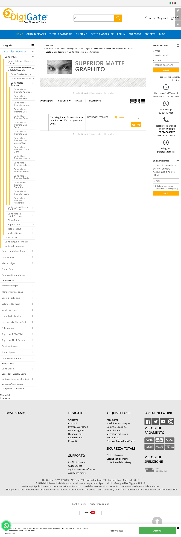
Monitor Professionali (12, 291)
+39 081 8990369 (166, 129)
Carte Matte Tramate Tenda (21, 177)
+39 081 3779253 (166, 135)
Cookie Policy (10, 533)
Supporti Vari (14, 224)
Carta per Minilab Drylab (14, 251)
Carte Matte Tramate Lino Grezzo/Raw (20, 140)
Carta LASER (11, 237)
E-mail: (156, 50)
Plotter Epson (8, 352)
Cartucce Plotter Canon (13, 275)
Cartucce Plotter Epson (13, 358)
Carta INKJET (11, 56)
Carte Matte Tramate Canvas (22, 103)
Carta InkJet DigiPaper (15, 51)
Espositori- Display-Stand (14, 373)
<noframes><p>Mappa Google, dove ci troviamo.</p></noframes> (32, 436)
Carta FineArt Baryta (21, 74)
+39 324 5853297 (166, 132)
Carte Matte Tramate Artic (20, 97)
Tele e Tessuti (14, 228)
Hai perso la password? (169, 76)
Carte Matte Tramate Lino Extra (20, 125)
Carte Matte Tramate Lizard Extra (21, 149)
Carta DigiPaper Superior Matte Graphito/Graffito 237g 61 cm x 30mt (66, 120)
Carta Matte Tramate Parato (21, 192)
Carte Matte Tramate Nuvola (22, 157)
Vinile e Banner (15, 233)
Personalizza (117, 530)
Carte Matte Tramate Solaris (22, 163)
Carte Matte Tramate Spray (21, 170)
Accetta (157, 530)
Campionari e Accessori (13, 388)
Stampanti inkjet (10, 285)
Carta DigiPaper (36, 34)
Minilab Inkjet (8, 263)
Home (19, 34)
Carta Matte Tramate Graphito (20, 185)
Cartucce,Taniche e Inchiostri (16, 378)
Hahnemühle (8, 257)
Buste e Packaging (11, 297)
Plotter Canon (8, 269)
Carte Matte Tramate (17, 84)
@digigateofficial (166, 151)
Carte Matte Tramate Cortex (21, 117)
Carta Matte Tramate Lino (20, 132)
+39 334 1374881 (166, 112)
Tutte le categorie (60, 34)
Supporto (135, 34)
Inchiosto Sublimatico (12, 384)
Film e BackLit (14, 220)
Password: (158, 60)
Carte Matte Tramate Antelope (23, 90)
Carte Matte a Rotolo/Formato (15, 214)
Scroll (157, 522)
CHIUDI (178, 528)
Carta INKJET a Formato (16, 241)
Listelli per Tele (9, 309)
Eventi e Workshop (102, 34)
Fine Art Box (8, 363)
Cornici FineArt (9, 280)
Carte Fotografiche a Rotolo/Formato (18, 208)
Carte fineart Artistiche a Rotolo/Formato (19, 68)
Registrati (175, 80)
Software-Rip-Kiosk (11, 303)
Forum (121, 34)
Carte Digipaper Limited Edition (19, 62)
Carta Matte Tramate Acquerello (20, 200)
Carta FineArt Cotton (21, 78)
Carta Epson (8, 368)
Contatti (150, 34)
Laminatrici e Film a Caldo (14, 322)
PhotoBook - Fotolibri (12, 315)
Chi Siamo (81, 34)
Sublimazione (8, 328)
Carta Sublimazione (14, 245)
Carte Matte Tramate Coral (21, 110)
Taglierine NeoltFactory (13, 340)
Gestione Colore (10, 346)
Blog (162, 34)
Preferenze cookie (99, 503)
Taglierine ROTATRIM (12, 334)
